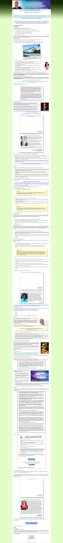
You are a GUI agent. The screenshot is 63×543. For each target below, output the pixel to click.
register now (18, 533)
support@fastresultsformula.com (29, 326)
